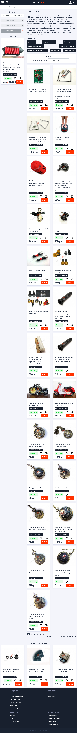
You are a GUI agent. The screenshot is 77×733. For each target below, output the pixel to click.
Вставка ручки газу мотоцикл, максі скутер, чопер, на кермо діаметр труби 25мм (63, 315)
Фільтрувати (11, 31)
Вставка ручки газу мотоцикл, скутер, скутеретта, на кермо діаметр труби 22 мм (36, 360)
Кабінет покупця (53, 715)
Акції (13, 37)
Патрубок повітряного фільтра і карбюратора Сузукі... (36, 671)
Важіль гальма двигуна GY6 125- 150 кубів (38, 230)
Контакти (51, 694)
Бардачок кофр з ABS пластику (62, 139)
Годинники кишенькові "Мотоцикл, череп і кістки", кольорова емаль (63, 529)
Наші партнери (14, 708)
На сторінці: (48, 57)
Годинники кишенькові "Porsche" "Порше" (62, 446)
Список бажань (53, 721)
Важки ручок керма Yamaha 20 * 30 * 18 (38, 313)
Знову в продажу (38, 643)
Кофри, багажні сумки (35, 46)
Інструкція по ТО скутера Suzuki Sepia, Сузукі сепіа (37, 91)
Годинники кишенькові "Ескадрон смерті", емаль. (37, 487)
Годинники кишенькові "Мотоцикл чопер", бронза (37, 528)
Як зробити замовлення (17, 696)
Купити (19, 82)
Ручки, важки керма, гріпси (37, 50)
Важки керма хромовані (37, 270)
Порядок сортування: (40, 60)
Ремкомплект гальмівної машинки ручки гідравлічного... (11, 671)
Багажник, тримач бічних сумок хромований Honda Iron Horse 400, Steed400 (37, 140)
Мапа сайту (51, 696)
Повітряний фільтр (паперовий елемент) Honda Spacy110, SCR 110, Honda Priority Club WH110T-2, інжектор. (12, 67)
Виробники (13, 715)
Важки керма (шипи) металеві (61, 230)
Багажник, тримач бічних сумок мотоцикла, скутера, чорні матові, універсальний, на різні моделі (64, 94)
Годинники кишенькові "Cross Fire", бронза (36, 446)
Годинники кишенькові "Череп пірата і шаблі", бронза (36, 616)
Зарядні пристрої (49, 42)
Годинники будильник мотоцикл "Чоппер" (36, 404)
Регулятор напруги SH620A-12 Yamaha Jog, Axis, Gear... (64, 670)
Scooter (38, 2)
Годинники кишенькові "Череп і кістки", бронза (36, 572)
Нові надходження (15, 721)
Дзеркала (31, 42)
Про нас (12, 694)
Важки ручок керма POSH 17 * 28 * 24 (64, 271)
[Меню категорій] (3, 2)
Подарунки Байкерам (67, 46)
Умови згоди (13, 705)
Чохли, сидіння (69, 50)
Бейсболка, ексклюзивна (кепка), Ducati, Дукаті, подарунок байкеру (37, 183)
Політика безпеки (15, 702)
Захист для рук (69, 42)
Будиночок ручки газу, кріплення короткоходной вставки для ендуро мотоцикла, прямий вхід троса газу (63, 185)
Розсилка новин (53, 724)
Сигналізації (55, 50)
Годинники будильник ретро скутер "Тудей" (64, 404)
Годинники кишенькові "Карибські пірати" (62, 487)
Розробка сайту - (38, 730)
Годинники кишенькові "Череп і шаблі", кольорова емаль (63, 573)
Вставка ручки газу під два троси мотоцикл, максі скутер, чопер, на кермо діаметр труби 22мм (64, 360)
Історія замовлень (54, 718)
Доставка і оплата (15, 699)
